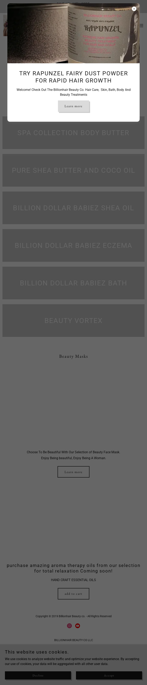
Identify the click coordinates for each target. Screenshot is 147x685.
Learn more (73, 106)
